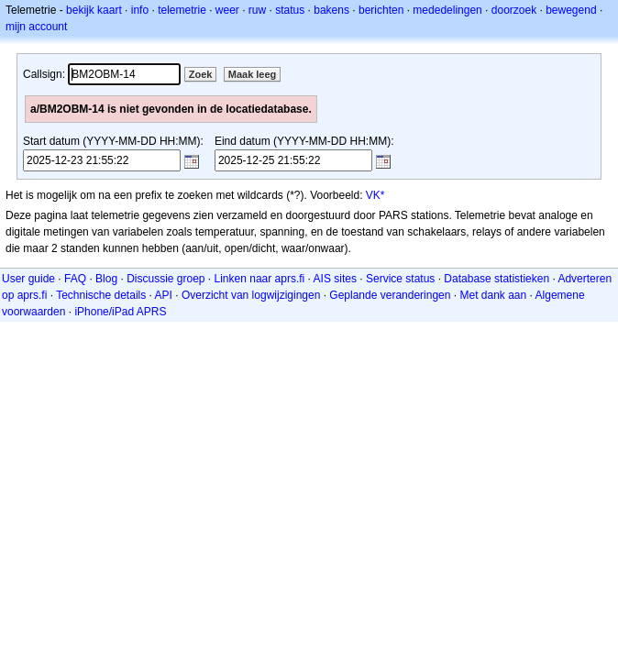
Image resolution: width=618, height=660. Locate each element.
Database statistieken (496, 278)
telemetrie (182, 10)
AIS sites (335, 278)
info (140, 10)
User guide (28, 278)
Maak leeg (252, 74)
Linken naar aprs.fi (260, 278)
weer (227, 10)
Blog (106, 278)
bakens (331, 10)
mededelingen (447, 10)
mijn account (36, 26)
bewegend (571, 10)
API (163, 295)
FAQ (75, 278)
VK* (375, 195)
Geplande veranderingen (389, 295)
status (289, 10)
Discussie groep (165, 278)
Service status (400, 278)
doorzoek (513, 10)
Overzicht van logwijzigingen (251, 295)
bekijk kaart (94, 10)
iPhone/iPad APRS (120, 311)
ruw (257, 10)
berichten (381, 10)
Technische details (101, 295)
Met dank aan (492, 295)
